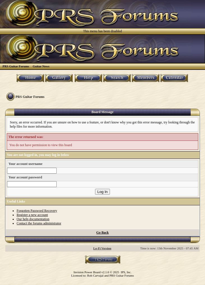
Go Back (102, 233)
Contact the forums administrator (39, 223)
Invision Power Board (87, 272)
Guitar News (41, 66)
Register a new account (32, 215)
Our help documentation (33, 219)
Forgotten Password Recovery (37, 211)
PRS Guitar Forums (16, 66)
